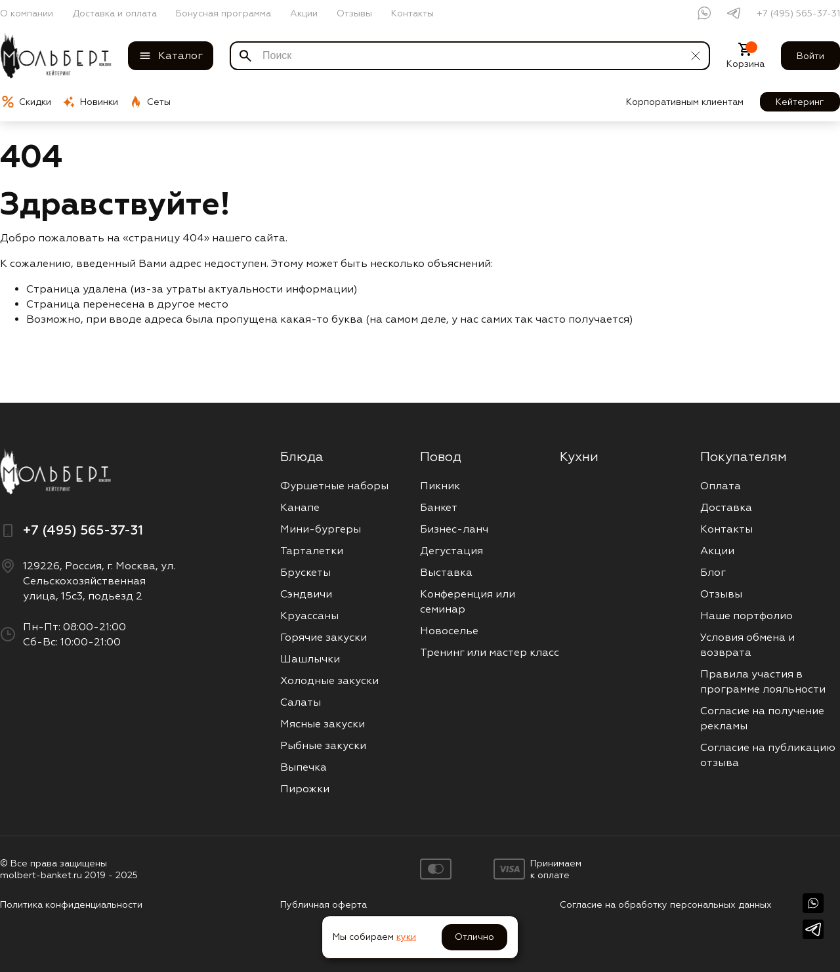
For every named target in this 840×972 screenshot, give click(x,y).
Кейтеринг (800, 101)
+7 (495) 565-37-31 (798, 13)
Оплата (720, 485)
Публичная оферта (323, 904)
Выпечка (303, 767)
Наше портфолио (746, 615)
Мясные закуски (322, 724)
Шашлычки (310, 659)
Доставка (726, 507)
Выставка (446, 572)
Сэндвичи (306, 594)
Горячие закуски (323, 637)
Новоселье (449, 630)
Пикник (440, 485)
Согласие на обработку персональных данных (666, 904)
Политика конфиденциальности (71, 904)
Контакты (412, 13)
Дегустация (451, 550)
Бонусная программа (223, 13)
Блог (713, 572)
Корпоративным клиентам (685, 101)
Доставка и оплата (114, 13)
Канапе (300, 507)
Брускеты (305, 572)
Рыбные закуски (323, 745)
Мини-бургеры (320, 529)
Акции (304, 13)
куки (406, 936)
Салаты (300, 702)
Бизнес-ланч (454, 529)
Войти (810, 56)
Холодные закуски (329, 680)
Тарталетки (311, 550)
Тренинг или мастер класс (489, 652)
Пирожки (304, 788)
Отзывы (354, 13)
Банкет (438, 507)
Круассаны (309, 615)
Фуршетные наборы (334, 485)
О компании (26, 13)
